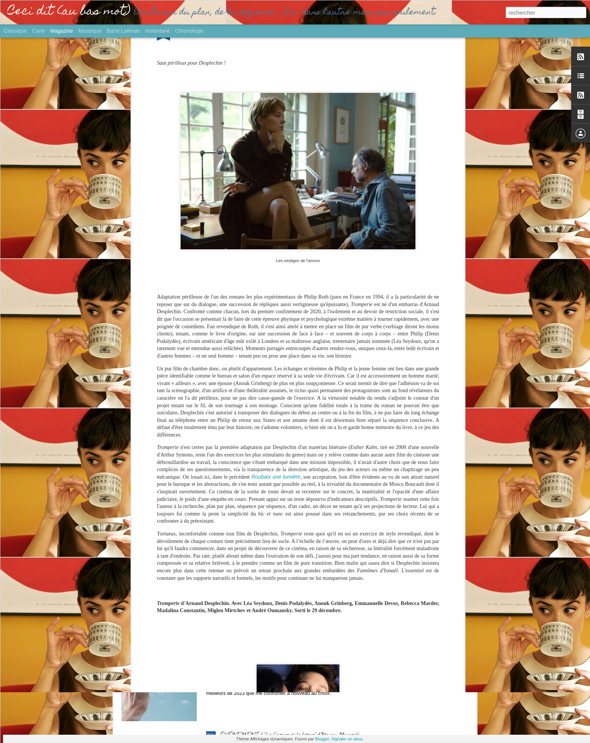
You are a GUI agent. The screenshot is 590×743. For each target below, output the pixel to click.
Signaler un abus (347, 739)
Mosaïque (89, 31)
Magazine (61, 31)
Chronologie (189, 31)
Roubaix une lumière (275, 380)
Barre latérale (123, 31)
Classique (15, 31)
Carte (38, 31)
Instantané (157, 31)
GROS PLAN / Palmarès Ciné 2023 (263, 650)
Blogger (322, 739)
